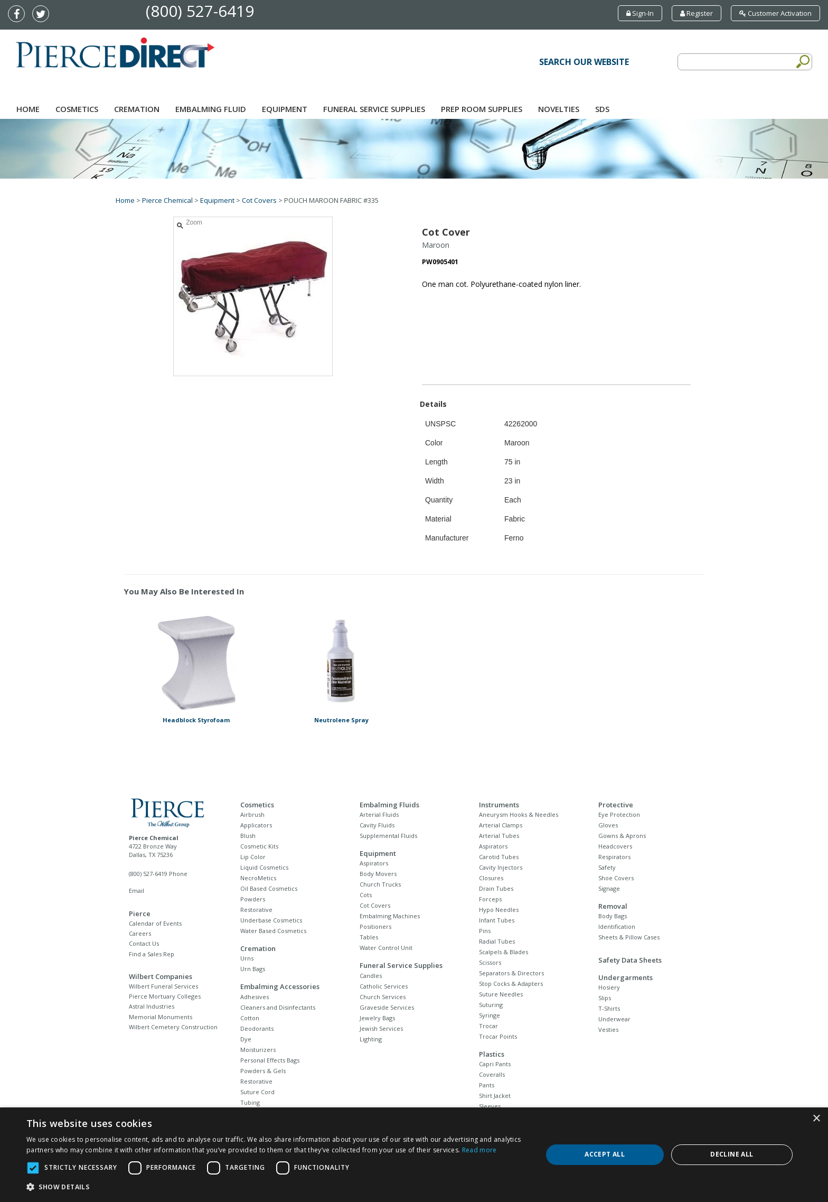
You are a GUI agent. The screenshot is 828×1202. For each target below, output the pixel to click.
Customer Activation (775, 13)
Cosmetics (76, 109)
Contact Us (144, 943)
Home (28, 109)
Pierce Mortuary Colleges (165, 996)
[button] (276, 1187)
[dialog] (414, 1154)
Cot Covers (259, 200)
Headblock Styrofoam (196, 720)
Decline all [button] (731, 1154)
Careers (140, 933)
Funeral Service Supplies (374, 109)
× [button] (816, 1119)
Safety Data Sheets (630, 960)
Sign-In (640, 13)
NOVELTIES (558, 109)
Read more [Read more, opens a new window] (479, 1149)
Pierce (139, 913)
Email (136, 890)
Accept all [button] (605, 1154)
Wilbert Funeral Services (163, 986)
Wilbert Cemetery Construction (173, 1027)
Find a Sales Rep (151, 954)
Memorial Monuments (160, 1017)
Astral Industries (151, 1006)
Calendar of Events (155, 923)
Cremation (136, 109)
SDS (602, 109)
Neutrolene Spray (341, 720)
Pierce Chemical (167, 200)
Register (696, 13)
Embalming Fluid (210, 109)
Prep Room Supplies (481, 109)
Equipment (284, 109)
